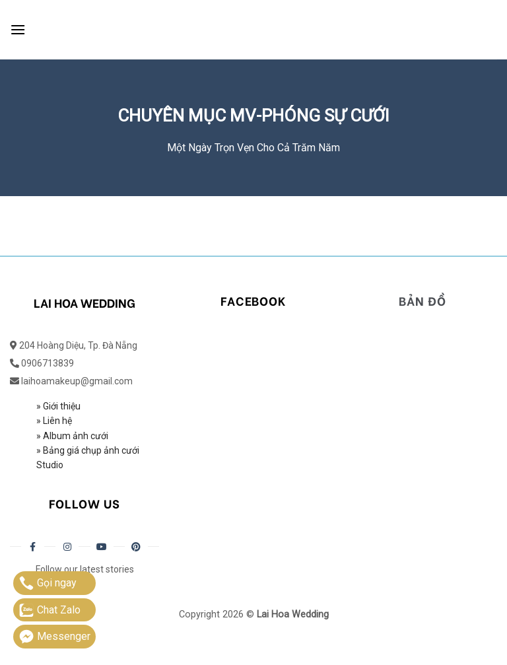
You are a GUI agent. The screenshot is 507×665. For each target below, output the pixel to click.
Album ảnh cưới (75, 436)
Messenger (54, 637)
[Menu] (18, 29)
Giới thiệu (62, 406)
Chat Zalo (49, 610)
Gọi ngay (47, 583)
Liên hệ (56, 420)
